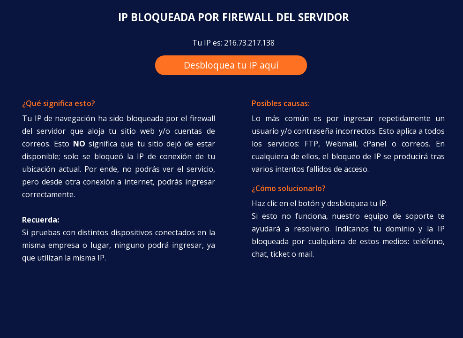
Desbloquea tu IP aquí (231, 65)
